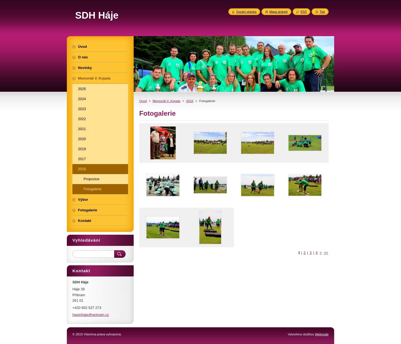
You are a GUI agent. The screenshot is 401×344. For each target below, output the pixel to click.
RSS (303, 11)
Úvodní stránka (246, 11)
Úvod (143, 101)
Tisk (322, 11)
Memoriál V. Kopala (166, 101)
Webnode (322, 334)
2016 (190, 101)
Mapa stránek (278, 11)
